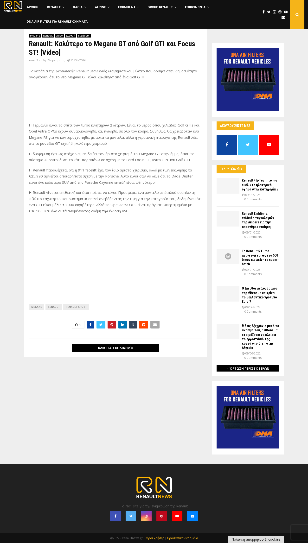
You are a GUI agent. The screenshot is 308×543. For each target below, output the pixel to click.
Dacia (78, 7)
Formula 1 (126, 7)
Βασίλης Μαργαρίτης (50, 60)
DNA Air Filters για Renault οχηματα (57, 21)
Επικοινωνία (195, 7)
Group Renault (160, 7)
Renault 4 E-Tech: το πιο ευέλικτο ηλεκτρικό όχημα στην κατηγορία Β (260, 184)
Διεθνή (70, 35)
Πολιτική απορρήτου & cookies (255, 539)
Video (59, 35)
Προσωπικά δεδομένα (182, 538)
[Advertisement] (115, 103)
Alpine (100, 7)
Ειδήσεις (84, 35)
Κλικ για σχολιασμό (115, 348)
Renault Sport (76, 307)
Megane (35, 35)
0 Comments (253, 199)
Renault (54, 7)
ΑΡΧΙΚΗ (32, 7)
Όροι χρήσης (155, 538)
